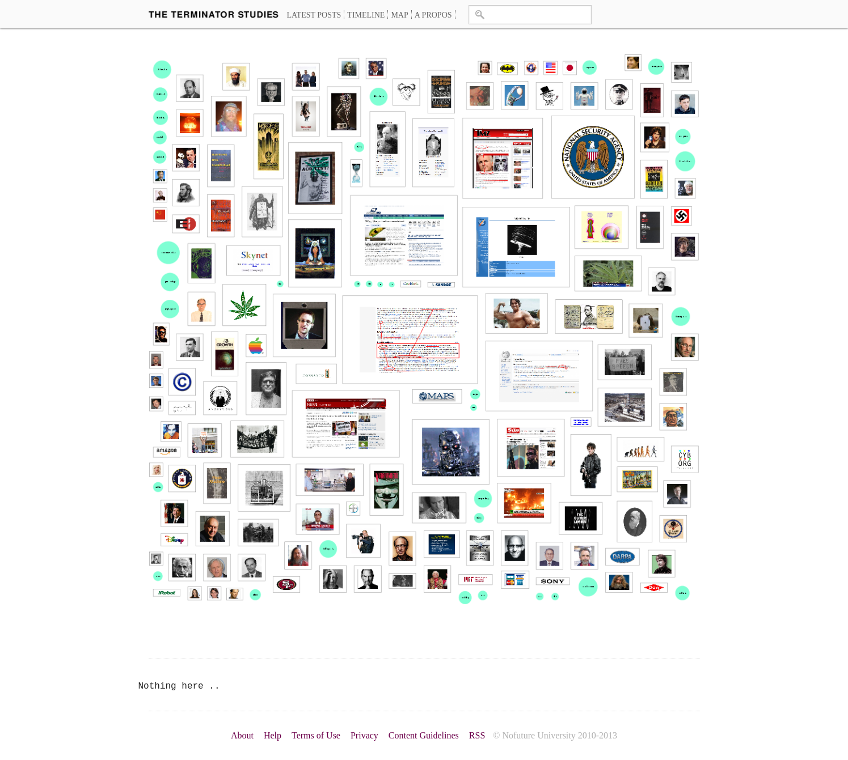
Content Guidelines (424, 735)
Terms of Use (316, 735)
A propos (433, 15)
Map (399, 15)
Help (272, 735)
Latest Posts (314, 15)
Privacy (364, 735)
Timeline (366, 15)
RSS (477, 735)
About (242, 735)
